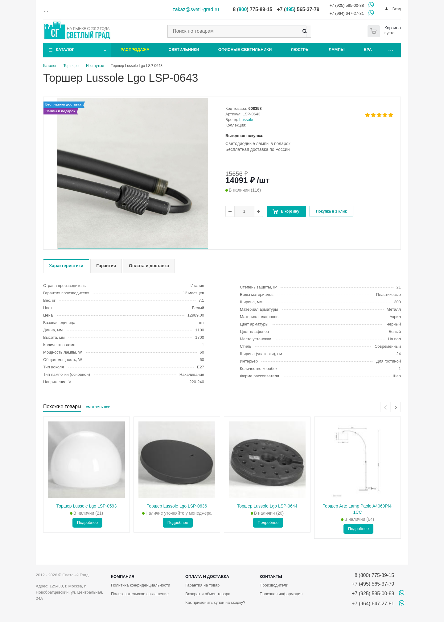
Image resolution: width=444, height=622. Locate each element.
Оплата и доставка (207, 576)
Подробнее (87, 522)
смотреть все (98, 406)
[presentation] (385, 407)
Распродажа (135, 49)
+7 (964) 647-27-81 (347, 13)
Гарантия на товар (202, 585)
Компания (122, 576)
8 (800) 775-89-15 (373, 575)
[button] (132, 248)
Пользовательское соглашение (140, 593)
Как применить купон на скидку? (215, 602)
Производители (274, 585)
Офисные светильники (245, 49)
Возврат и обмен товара (207, 593)
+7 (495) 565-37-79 (373, 584)
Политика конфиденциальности (140, 585)
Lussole (246, 119)
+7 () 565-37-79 (298, 9)
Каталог (65, 49)
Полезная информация (281, 593)
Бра (368, 49)
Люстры (300, 49)
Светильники (184, 49)
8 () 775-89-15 (252, 9)
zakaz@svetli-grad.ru (196, 9)
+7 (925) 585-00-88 (347, 5)
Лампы (336, 49)
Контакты (271, 576)
